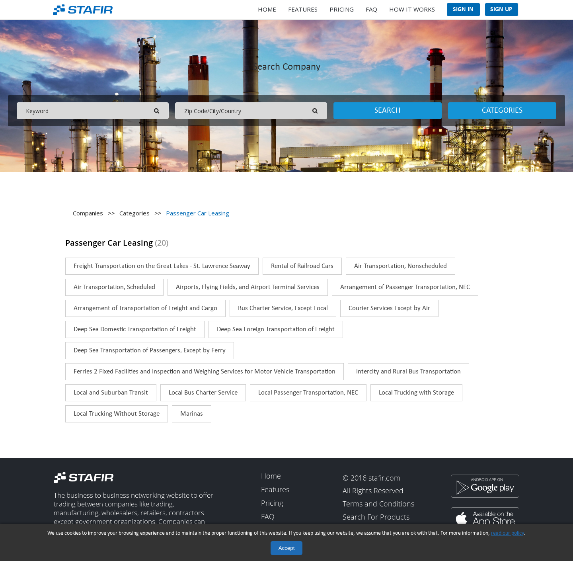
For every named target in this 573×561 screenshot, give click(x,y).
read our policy (507, 533)
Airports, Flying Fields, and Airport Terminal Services (248, 287)
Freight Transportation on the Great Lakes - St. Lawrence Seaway (162, 266)
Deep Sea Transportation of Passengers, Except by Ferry (150, 350)
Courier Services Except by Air (389, 308)
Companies (88, 213)
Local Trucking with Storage (416, 392)
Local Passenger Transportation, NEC (308, 392)
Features (303, 9)
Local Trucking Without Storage (117, 413)
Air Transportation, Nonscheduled (400, 266)
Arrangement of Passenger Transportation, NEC (405, 287)
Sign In (463, 9)
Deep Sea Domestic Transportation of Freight (135, 329)
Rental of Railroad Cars (302, 266)
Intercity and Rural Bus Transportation (408, 371)
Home (267, 9)
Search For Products (376, 517)
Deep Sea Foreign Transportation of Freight (276, 329)
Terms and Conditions (378, 504)
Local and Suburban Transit (111, 392)
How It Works (412, 9)
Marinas (191, 413)
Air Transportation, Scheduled (114, 287)
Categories (502, 111)
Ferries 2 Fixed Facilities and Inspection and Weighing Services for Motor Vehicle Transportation (204, 371)
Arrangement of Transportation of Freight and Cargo (145, 308)
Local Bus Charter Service (203, 392)
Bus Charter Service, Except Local (283, 308)
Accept (287, 548)
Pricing (341, 9)
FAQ (371, 9)
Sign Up (501, 9)
